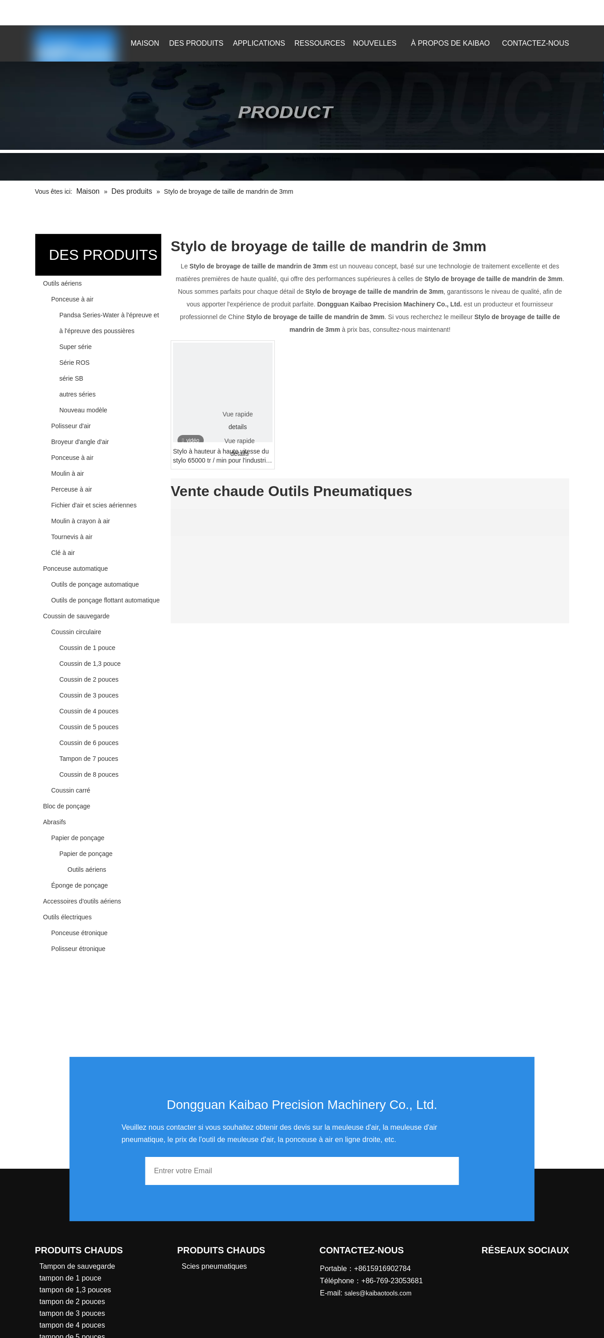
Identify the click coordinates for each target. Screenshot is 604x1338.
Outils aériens (62, 283)
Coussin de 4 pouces (89, 711)
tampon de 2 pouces (72, 1301)
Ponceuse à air (72, 299)
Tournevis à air (71, 536)
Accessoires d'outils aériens (82, 901)
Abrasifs (54, 822)
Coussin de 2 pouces (89, 679)
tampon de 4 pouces (72, 1325)
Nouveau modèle (83, 410)
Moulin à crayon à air (80, 521)
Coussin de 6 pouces (89, 742)
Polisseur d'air (71, 426)
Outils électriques (67, 917)
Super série (75, 346)
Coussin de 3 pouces (89, 695)
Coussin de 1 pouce (87, 647)
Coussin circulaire (76, 632)
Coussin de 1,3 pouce (89, 663)
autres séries (77, 394)
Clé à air (63, 552)
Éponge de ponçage (79, 885)
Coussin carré (70, 790)
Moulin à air (67, 473)
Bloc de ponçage (66, 806)
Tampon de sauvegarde (77, 1266)
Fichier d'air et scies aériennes (94, 505)
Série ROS (74, 362)
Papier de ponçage (78, 837)
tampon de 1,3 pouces (75, 1290)
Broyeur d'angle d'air (80, 441)
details (238, 426)
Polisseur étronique (78, 948)
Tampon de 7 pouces (88, 758)
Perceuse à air (71, 489)
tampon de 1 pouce (70, 1278)
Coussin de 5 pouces (89, 727)
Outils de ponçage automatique (95, 584)
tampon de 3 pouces (72, 1313)
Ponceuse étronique (79, 933)
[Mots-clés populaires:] (526, 13)
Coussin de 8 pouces (89, 774)
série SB (71, 378)
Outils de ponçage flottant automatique (105, 600)
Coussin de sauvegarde (76, 616)
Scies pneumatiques (214, 1266)
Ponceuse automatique (75, 568)
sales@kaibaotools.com (158, 11)
